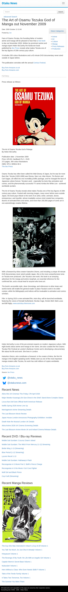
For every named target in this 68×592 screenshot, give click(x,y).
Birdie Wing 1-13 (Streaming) (13, 448)
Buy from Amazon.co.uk (11, 68)
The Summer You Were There (13, 582)
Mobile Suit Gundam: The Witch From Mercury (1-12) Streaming (26, 444)
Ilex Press (15, 48)
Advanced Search (10, 17)
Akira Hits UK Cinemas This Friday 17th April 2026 (21, 394)
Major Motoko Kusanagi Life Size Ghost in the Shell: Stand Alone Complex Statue (32, 398)
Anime (54, 37)
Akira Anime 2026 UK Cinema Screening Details (20, 426)
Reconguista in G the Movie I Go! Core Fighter (19, 468)
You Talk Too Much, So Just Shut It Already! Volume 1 (22, 550)
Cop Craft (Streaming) (10, 476)
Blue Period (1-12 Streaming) (13, 452)
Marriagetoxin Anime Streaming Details (16, 410)
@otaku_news (15, 377)
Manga (55, 44)
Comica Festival (39, 63)
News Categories (57, 31)
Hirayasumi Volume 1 (10, 554)
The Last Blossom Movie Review (14, 414)
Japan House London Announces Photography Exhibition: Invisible (27, 418)
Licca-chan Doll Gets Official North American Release (22, 402)
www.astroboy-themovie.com (24, 303)
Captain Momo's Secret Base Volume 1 (16, 562)
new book (41, 41)
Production (56, 49)
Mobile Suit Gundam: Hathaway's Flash (17, 460)
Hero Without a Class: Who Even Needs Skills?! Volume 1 (24, 570)
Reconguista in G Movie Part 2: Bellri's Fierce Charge (22, 464)
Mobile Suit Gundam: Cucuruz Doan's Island (18, 440)
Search (60, 12)
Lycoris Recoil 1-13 (9, 456)
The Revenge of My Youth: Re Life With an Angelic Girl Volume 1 (26, 558)
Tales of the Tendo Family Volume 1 (15, 574)
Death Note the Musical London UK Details (18, 422)
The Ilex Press (7, 166)
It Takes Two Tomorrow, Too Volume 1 (16, 578)
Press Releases (58, 46)
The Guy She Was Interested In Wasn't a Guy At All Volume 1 (25, 546)
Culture (55, 41)
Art (53, 39)
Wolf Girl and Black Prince (12, 472)
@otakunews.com (16, 382)
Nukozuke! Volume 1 (9, 566)
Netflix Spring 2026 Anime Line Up (15, 406)
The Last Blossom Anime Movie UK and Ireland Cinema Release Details (29, 430)
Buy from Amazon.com (10, 70)
